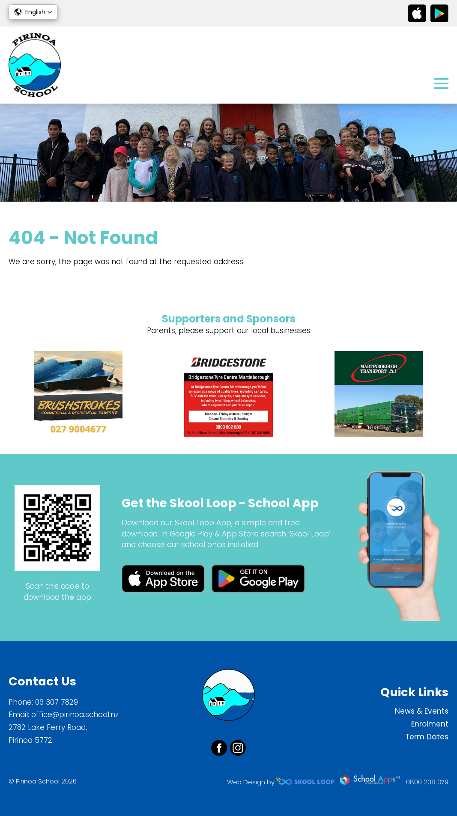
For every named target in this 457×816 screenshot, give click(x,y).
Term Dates (426, 737)
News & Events (421, 711)
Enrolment (429, 724)
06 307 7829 (56, 702)
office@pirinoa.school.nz (75, 714)
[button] (33, 12)
